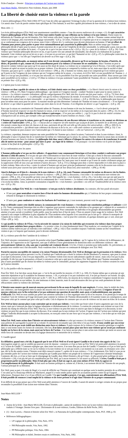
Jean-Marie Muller (9, 8)
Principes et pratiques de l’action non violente (44, 3)
